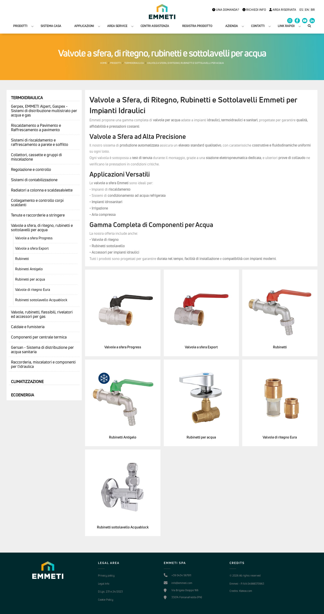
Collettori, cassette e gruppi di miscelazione (36, 157)
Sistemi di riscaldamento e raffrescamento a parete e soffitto (39, 142)
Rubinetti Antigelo (29, 269)
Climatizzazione (27, 381)
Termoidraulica (134, 62)
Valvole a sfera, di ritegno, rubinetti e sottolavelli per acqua (185, 62)
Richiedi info (254, 10)
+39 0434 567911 (181, 575)
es (301, 10)
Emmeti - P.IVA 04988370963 (247, 583)
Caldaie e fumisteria (28, 326)
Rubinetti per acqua (30, 279)
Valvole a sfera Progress (34, 238)
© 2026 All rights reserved (245, 575)
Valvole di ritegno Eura (32, 289)
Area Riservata (282, 10)
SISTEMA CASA (51, 26)
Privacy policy (106, 575)
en (307, 10)
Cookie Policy (105, 599)
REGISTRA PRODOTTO (197, 26)
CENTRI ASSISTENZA (155, 26)
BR (313, 10)
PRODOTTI (20, 26)
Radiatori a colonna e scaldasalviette (42, 190)
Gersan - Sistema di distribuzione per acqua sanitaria (42, 349)
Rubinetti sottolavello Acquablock (41, 299)
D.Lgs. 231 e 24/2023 (110, 591)
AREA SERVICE (117, 26)
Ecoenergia (22, 394)
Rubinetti (22, 258)
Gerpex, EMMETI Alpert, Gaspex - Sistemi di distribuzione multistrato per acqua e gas (44, 111)
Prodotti (115, 62)
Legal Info (103, 583)
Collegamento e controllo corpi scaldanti (37, 202)
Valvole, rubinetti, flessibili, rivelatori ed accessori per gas (42, 314)
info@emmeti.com (181, 583)
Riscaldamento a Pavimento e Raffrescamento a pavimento (36, 127)
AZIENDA (231, 26)
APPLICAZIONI (84, 26)
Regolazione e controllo (31, 169)
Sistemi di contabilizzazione (34, 179)
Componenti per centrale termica (39, 337)
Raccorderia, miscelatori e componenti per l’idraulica (43, 364)
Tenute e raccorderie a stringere (38, 215)
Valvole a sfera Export (32, 248)
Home (103, 62)
